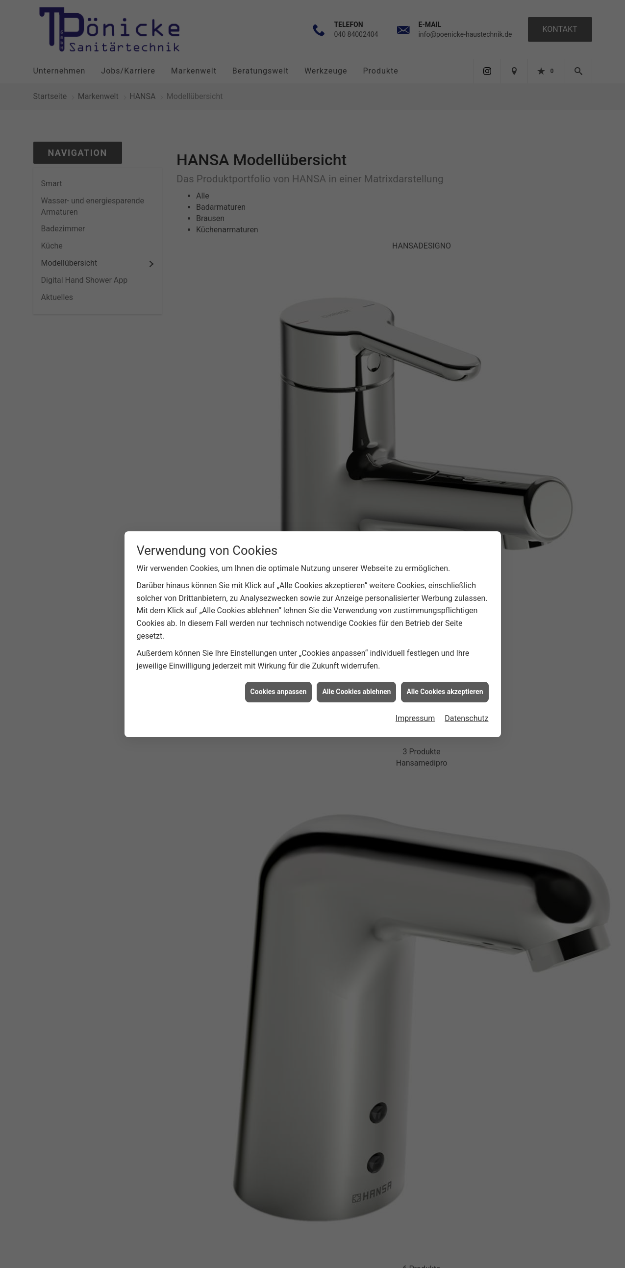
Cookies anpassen (278, 186)
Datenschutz (466, 213)
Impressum (415, 213)
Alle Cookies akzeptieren (444, 186)
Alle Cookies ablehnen (356, 186)
